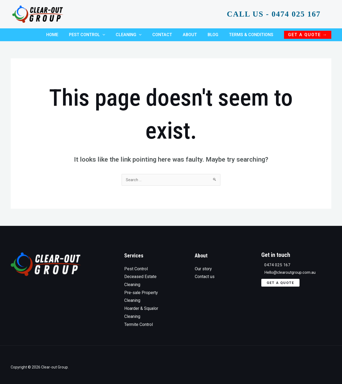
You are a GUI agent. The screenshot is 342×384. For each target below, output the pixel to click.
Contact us (205, 272)
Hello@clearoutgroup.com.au (287, 268)
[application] (114, 32)
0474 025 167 (274, 260)
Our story (203, 264)
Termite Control (138, 319)
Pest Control (136, 264)
